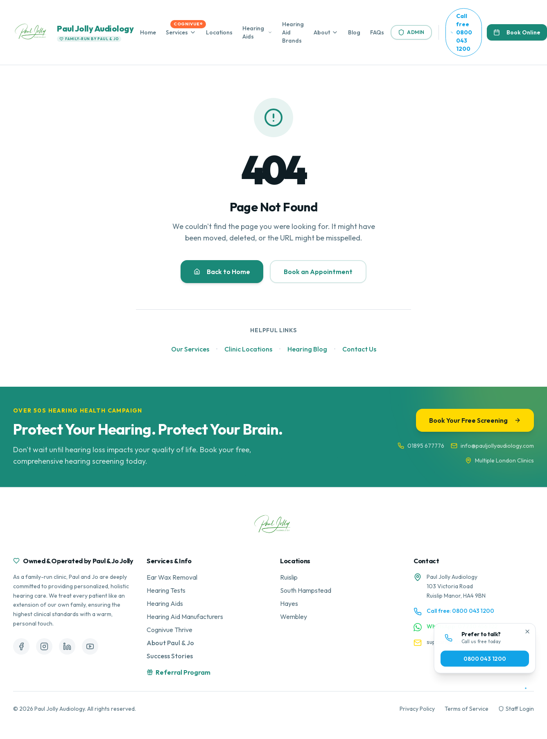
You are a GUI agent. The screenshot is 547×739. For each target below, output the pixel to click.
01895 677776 (421, 445)
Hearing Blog (307, 349)
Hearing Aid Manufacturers (185, 616)
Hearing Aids (253, 32)
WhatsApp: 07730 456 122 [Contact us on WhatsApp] (462, 626)
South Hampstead (305, 590)
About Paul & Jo (170, 643)
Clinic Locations (248, 349)
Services (177, 32)
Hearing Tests (166, 590)
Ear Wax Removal (172, 577)
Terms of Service (466, 708)
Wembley (293, 616)
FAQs (377, 32)
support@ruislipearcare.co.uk (464, 642)
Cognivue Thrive (169, 630)
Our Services (190, 349)
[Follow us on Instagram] (44, 646)
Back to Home (222, 271)
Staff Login (516, 708)
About (322, 32)
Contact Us (359, 349)
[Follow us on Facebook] (21, 646)
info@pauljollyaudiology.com (492, 445)
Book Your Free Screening (475, 420)
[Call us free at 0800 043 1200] (463, 32)
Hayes (289, 603)
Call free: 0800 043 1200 (460, 610)
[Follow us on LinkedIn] (67, 646)
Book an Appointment (318, 271)
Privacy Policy (417, 708)
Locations (219, 32)
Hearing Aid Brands (293, 32)
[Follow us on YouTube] (90, 646)
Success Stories (170, 656)
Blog (354, 32)
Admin (411, 32)
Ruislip (289, 577)
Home (148, 32)
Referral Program (178, 672)
